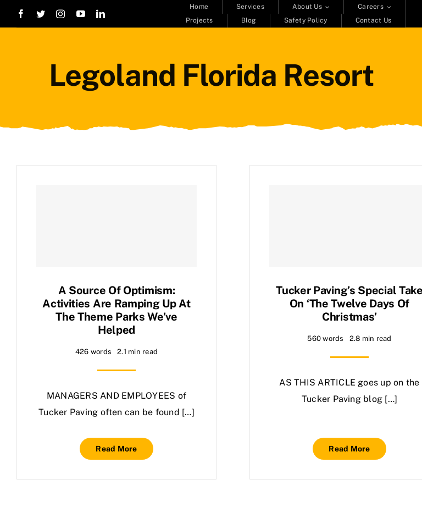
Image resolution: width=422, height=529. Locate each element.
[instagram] (60, 13)
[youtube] (80, 13)
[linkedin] (100, 13)
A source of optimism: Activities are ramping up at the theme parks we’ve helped (116, 310)
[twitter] (40, 13)
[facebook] (20, 13)
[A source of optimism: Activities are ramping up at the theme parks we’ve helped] (116, 226)
